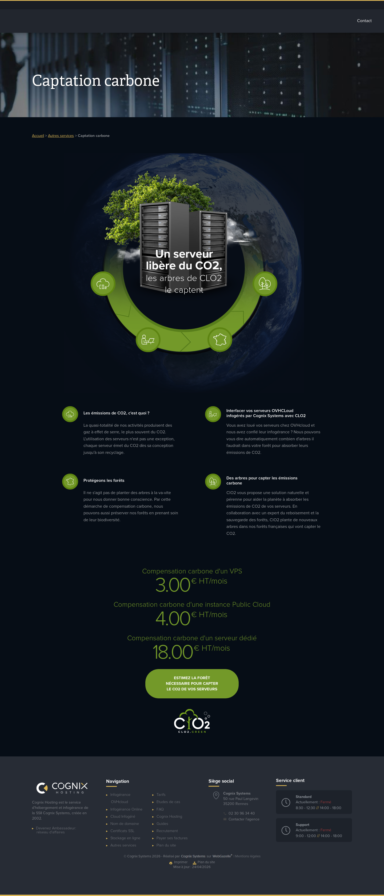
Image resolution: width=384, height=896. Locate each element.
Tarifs (340, 20)
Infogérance (160, 20)
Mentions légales (248, 856)
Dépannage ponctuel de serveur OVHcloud (238, 5)
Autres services (279, 20)
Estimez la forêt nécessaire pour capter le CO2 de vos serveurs (192, 677)
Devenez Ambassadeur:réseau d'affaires (56, 824)
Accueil (130, 20)
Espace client (272, 5)
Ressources (306, 5)
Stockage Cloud (238, 20)
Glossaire (314, 20)
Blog (290, 5)
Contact (364, 20)
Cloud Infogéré (197, 20)
